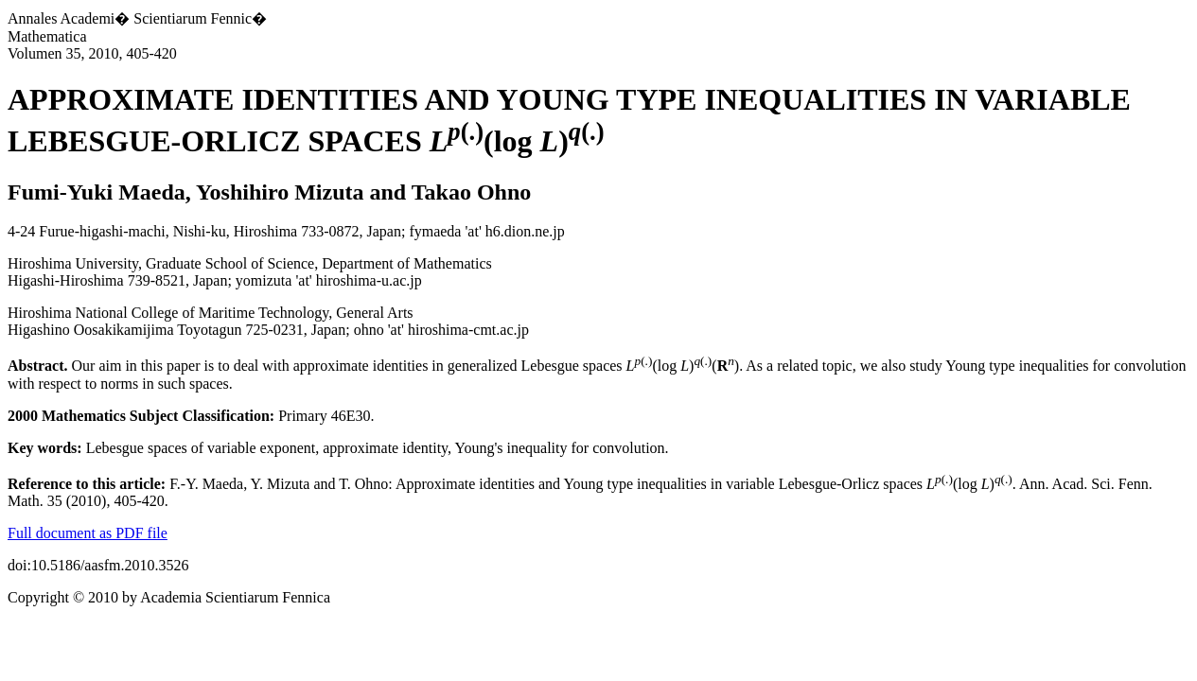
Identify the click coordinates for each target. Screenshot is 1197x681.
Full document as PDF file (87, 533)
